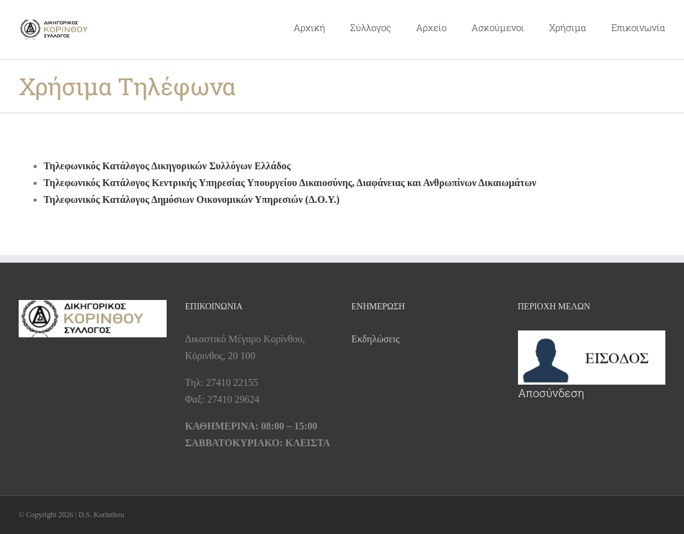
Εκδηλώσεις (375, 339)
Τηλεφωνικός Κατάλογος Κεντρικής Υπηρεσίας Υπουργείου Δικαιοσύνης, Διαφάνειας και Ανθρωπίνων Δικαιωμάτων (290, 182)
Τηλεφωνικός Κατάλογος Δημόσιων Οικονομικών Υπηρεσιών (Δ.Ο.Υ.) (192, 199)
